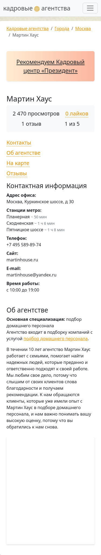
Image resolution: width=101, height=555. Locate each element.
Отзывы (16, 173)
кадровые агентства (36, 8)
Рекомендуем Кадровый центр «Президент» (50, 66)
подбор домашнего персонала (56, 339)
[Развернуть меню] (90, 8)
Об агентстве (23, 152)
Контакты (18, 142)
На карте (17, 163)
